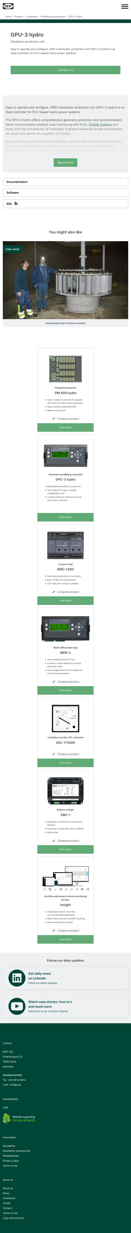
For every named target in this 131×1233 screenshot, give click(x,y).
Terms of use (10, 1165)
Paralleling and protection (53, 16)
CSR (5, 1107)
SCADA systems (100, 124)
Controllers (31, 16)
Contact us (65, 70)
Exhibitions (9, 1198)
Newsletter (9, 1145)
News (6, 1193)
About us (8, 1188)
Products (18, 16)
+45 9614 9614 (17, 1079)
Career (7, 1203)
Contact (7, 1207)
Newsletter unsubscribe (16, 1150)
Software (13, 192)
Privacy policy (11, 1160)
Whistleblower (11, 1155)
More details (65, 427)
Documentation (17, 182)
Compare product (65, 419)
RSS (13, 203)
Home (8, 16)
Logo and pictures (13, 1217)
